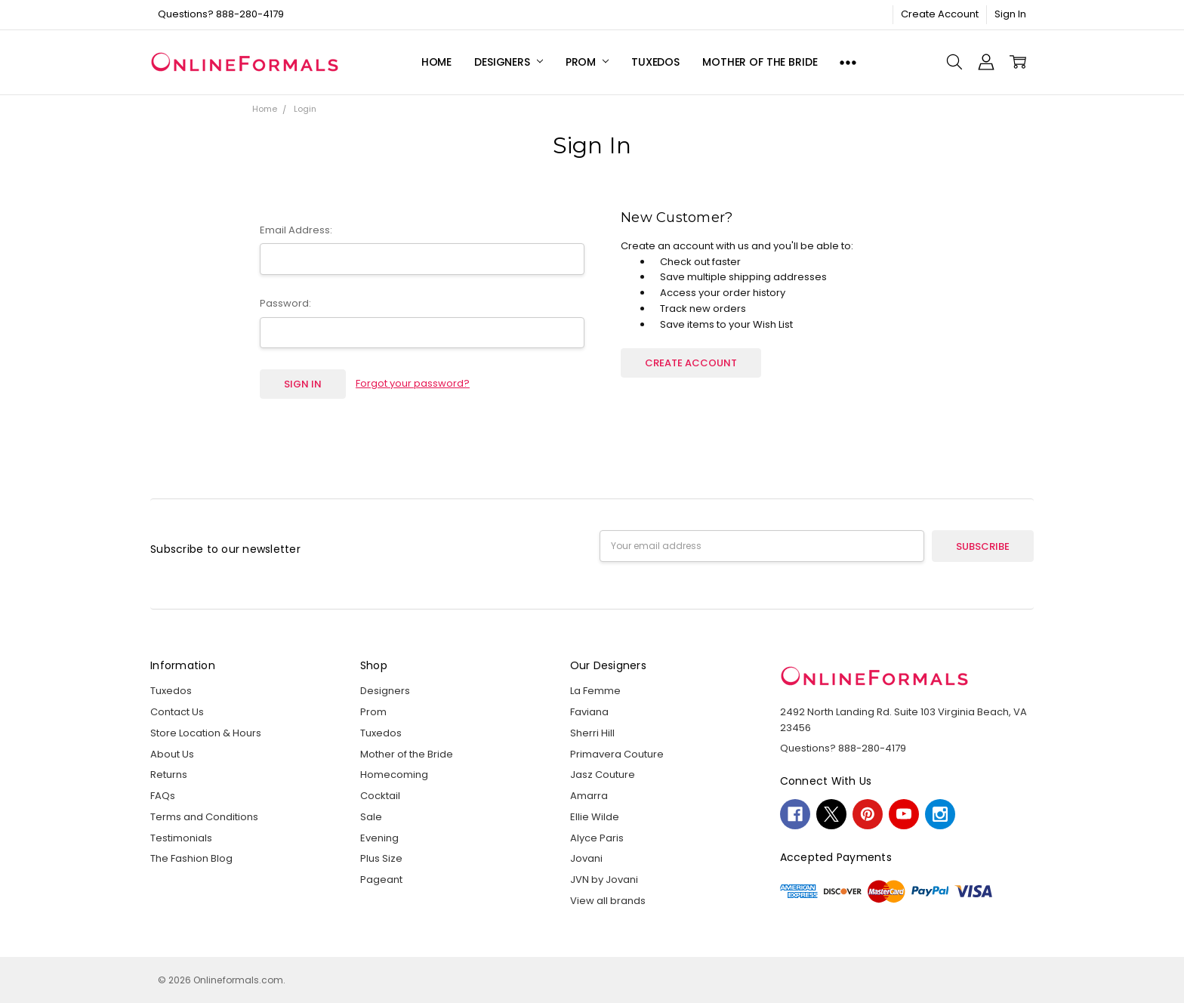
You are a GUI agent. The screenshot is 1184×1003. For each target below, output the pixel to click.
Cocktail (380, 796)
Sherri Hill (592, 733)
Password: (285, 303)
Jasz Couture (602, 774)
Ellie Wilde (594, 817)
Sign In (1010, 14)
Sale (371, 817)
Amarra (589, 796)
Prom (587, 61)
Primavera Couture (617, 754)
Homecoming (394, 774)
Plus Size (381, 858)
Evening (379, 838)
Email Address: (296, 230)
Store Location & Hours (205, 733)
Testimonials (181, 838)
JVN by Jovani (604, 879)
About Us (172, 754)
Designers (508, 61)
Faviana (589, 712)
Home (436, 61)
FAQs (162, 796)
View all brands (608, 900)
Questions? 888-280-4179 (221, 14)
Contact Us (177, 712)
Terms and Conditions (204, 817)
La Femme (595, 691)
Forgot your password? (413, 383)
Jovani (586, 858)
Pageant (381, 879)
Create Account (940, 14)
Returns (168, 774)
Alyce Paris (597, 838)
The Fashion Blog (191, 858)
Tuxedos (655, 61)
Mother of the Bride (759, 61)
